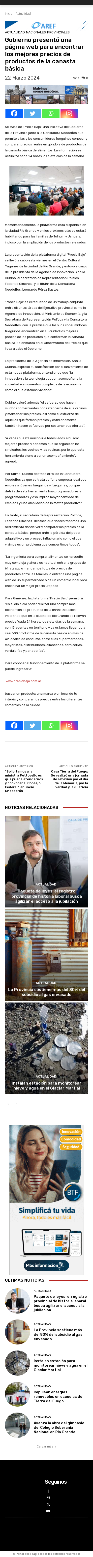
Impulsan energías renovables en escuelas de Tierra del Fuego (58, 1396)
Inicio (8, 13)
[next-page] (16, 1104)
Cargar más (47, 1446)
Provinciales (58, 32)
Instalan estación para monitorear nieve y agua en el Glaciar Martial (46, 1086)
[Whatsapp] (51, 113)
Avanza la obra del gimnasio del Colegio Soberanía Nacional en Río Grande (59, 1427)
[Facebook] (14, 113)
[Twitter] (32, 113)
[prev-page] (8, 1104)
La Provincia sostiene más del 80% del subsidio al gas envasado (46, 992)
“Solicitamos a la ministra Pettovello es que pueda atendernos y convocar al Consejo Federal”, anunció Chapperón (24, 781)
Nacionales (36, 32)
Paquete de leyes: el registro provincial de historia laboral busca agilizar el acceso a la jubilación (46, 896)
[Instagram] (69, 113)
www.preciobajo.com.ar (23, 681)
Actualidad (23, 13)
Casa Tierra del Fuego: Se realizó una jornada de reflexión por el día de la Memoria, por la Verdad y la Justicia (69, 779)
